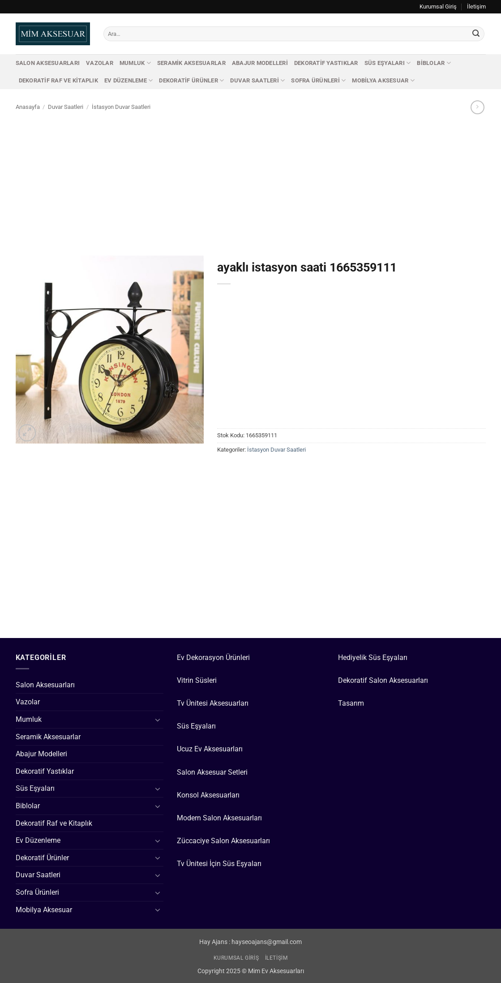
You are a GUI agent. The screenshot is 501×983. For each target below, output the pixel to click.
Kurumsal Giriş (438, 6)
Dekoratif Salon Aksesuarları (383, 680)
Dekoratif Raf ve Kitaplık (58, 80)
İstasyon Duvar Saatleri (121, 106)
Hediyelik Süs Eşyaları (372, 657)
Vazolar (99, 63)
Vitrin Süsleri (197, 680)
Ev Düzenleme (128, 80)
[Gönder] (476, 34)
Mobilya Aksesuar (383, 80)
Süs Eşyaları (387, 63)
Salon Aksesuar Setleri (212, 772)
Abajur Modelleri (260, 63)
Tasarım (351, 703)
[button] (27, 433)
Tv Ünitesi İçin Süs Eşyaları (219, 863)
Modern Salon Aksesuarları (219, 818)
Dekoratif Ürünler (191, 80)
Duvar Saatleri (257, 80)
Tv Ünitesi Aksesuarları (212, 703)
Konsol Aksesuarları (208, 795)
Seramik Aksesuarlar (191, 63)
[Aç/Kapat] (158, 719)
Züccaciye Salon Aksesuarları (223, 840)
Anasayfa (28, 106)
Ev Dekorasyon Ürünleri (213, 657)
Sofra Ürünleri (318, 80)
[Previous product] (477, 107)
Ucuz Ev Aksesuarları (210, 749)
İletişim (476, 6)
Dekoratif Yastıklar (326, 63)
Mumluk (135, 63)
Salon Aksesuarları (48, 63)
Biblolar (434, 63)
